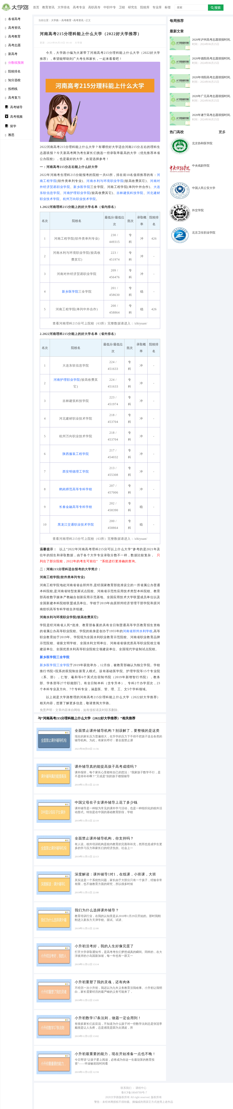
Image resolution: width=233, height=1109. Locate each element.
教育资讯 (48, 7)
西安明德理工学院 (76, 471)
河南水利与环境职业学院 (105, 181)
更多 (222, 132)
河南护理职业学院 (76, 193)
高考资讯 (13, 28)
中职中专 (109, 7)
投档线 (11, 89)
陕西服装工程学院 (76, 453)
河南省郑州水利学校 (138, 631)
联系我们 (126, 1087)
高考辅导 (14, 107)
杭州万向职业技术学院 (79, 199)
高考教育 (13, 36)
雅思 (9, 135)
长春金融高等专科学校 (75, 506)
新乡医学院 (81, 187)
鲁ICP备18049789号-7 (134, 1092)
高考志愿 (13, 45)
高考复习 (13, 98)
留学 (10, 126)
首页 (36, 7)
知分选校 (13, 80)
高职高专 (94, 7)
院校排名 (13, 71)
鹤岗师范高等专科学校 (75, 489)
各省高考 (13, 19)
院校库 (145, 7)
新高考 (11, 54)
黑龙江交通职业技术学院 (76, 524)
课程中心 (141, 1087)
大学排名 (63, 7)
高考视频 (14, 116)
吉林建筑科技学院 (129, 193)
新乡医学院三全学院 (55, 657)
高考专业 (79, 7)
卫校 (122, 7)
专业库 (157, 7)
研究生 (132, 7)
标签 (168, 7)
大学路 (55, 20)
